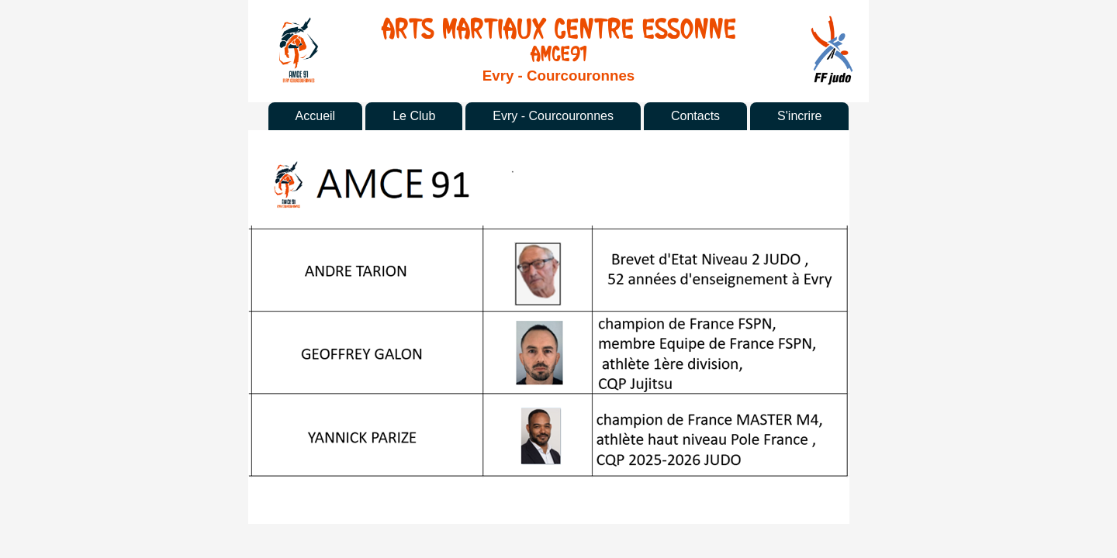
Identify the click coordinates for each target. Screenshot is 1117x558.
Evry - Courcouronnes (553, 115)
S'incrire (799, 115)
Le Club (414, 115)
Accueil (316, 115)
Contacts (695, 115)
